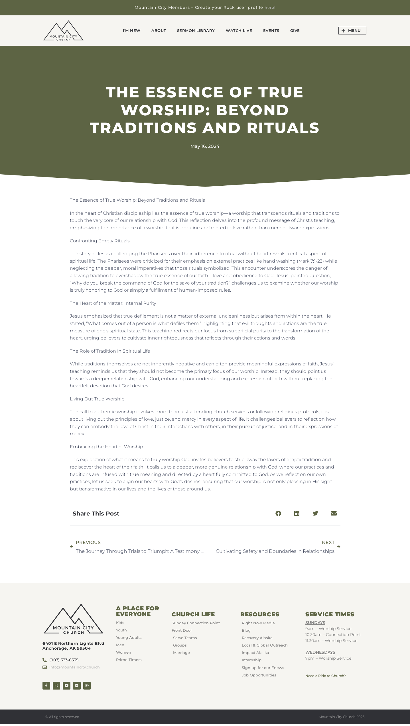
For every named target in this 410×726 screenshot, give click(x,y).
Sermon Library (195, 30)
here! (270, 7)
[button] (278, 513)
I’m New (124, 30)
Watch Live (241, 30)
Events (277, 30)
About (153, 30)
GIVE (303, 30)
